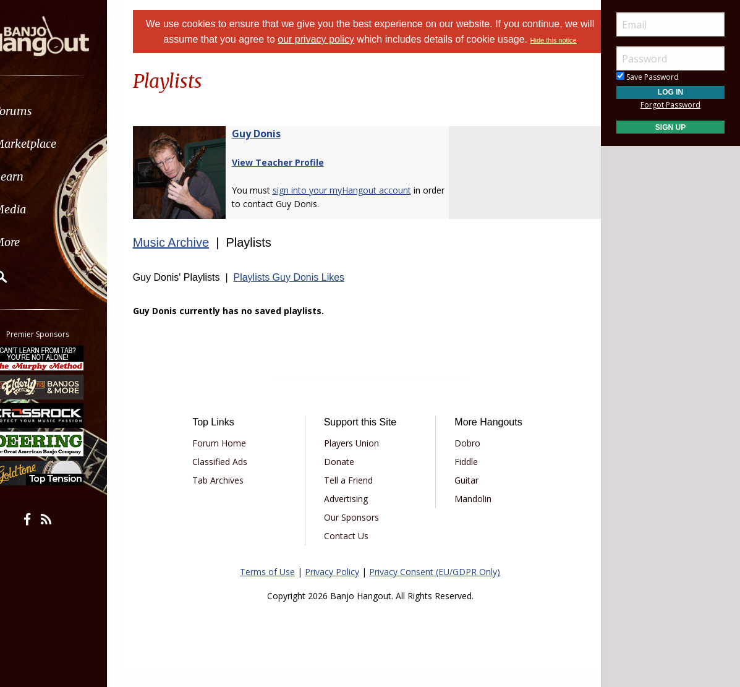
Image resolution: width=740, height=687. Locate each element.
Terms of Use (267, 586)
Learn (41, 176)
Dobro (463, 458)
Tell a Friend (352, 495)
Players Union (355, 458)
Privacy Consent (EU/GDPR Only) (434, 586)
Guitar (462, 495)
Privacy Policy (332, 586)
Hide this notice (370, 55)
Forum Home (232, 458)
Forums (45, 111)
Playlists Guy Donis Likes (304, 292)
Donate (343, 476)
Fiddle (462, 476)
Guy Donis (271, 148)
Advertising (350, 513)
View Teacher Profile (293, 177)
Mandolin (468, 513)
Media (42, 209)
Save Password (647, 77)
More (39, 242)
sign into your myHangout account (357, 205)
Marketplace (57, 144)
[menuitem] (69, 111)
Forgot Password (670, 105)
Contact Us (350, 551)
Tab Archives (231, 495)
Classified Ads (232, 476)
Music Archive (186, 257)
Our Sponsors (355, 532)
